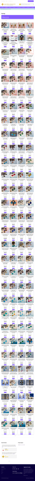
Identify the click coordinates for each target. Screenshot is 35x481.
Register (2, 472)
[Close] (34, 8)
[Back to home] (8, 4)
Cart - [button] (31, 1)
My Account (18, 7)
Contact (14, 7)
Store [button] (6, 7)
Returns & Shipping (3, 468)
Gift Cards (28, 7)
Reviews (24, 7)
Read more (25, 475)
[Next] (19, 435)
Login (32, 7)
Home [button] (2, 7)
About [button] (10, 7)
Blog (1, 473)
